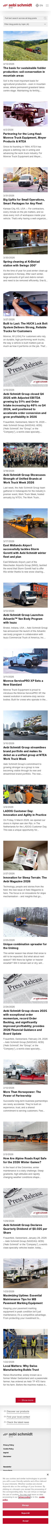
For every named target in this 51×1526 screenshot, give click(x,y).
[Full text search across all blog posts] (24, 18)
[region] (25, 1498)
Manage (25, 1505)
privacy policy (24, 1497)
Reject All (25, 1513)
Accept (26, 1521)
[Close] (48, 1475)
